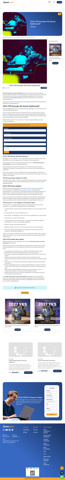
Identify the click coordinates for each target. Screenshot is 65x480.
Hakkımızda (26, 429)
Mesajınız (48, 408)
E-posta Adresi (49, 395)
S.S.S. (44, 454)
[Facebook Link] (43, 88)
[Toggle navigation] (54, 2)
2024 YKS (29, 279)
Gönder (6, 152)
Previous (4, 316)
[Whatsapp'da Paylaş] (41, 88)
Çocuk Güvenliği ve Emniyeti (46, 431)
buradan (36, 188)
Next (62, 316)
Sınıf (5, 142)
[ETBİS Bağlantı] (32, 473)
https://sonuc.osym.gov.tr (26, 190)
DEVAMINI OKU (28, 372)
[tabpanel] (25, 61)
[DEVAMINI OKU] (21, 356)
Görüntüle (55, 63)
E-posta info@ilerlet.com (15, 435)
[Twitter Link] (44, 88)
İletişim (25, 432)
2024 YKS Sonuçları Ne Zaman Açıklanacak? (24, 37)
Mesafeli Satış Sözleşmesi (47, 436)
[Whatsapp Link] (62, 477)
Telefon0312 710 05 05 (6, 435)
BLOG (10, 37)
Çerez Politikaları (46, 448)
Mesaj (5, 146)
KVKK (44, 451)
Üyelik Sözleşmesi (46, 444)
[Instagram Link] (4, 430)
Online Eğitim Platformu (17, 97)
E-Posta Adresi (7, 133)
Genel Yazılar (47, 456)
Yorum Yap (25, 292)
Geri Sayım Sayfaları (46, 460)
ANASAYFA (5, 37)
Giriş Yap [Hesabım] (59, 2)
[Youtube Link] (7, 430)
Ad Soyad (6, 128)
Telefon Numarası (8, 138)
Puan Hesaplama (46, 464)
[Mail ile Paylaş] (45, 88)
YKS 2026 (35, 429)
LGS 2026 (35, 432)
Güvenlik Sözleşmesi (46, 440)
